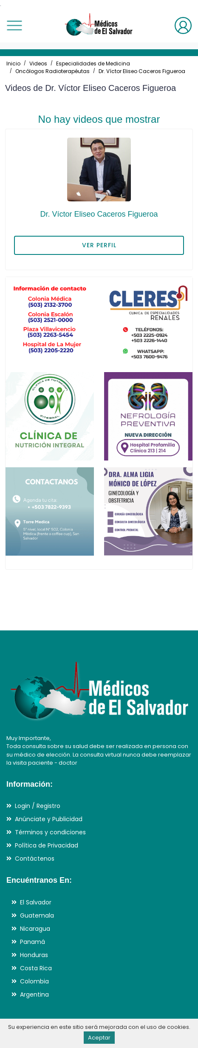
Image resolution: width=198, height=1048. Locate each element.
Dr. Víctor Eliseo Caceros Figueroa (142, 71)
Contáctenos (34, 858)
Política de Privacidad (46, 845)
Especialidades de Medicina (93, 63)
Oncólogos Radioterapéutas (52, 71)
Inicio (13, 63)
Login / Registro (37, 806)
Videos (38, 63)
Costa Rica (36, 968)
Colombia (34, 981)
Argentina (34, 994)
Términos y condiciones (50, 832)
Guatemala (37, 915)
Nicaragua (35, 928)
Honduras (34, 955)
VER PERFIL (99, 245)
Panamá (32, 942)
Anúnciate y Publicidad (48, 819)
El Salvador (35, 902)
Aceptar (99, 1038)
